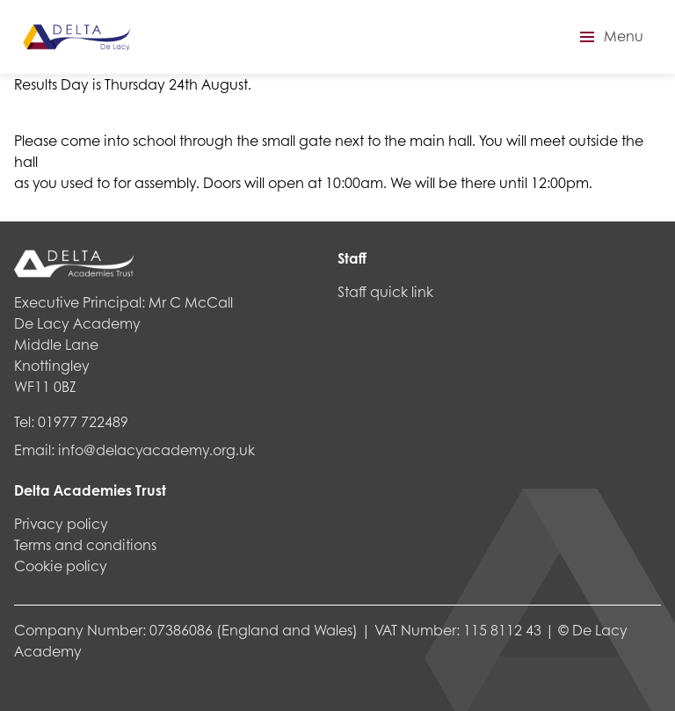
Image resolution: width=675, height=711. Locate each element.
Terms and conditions (85, 544)
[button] (609, 37)
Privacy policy (61, 523)
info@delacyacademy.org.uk (156, 449)
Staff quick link (385, 291)
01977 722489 (83, 421)
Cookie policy (60, 565)
